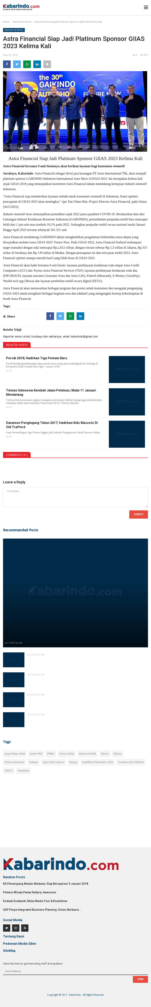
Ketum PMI (36, 753)
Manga (73, 762)
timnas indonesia (14, 762)
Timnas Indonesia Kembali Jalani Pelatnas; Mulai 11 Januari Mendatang (51, 392)
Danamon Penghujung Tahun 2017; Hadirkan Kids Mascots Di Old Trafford (52, 425)
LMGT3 (9, 770)
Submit (139, 514)
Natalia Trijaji (12, 329)
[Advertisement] (75, 813)
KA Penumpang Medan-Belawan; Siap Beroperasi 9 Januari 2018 (45, 883)
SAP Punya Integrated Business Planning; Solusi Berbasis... (42, 909)
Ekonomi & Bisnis (22, 22)
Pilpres (105, 753)
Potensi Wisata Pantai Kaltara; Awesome (29, 892)
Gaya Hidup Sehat (15, 753)
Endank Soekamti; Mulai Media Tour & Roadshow (35, 901)
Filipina (118, 753)
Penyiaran (23, 770)
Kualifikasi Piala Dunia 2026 (97, 762)
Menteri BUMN (87, 753)
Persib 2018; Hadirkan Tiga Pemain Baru (36, 358)
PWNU (50, 753)
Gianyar (33, 762)
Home (6, 22)
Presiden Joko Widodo (131, 762)
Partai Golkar (66, 753)
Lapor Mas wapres (53, 762)
